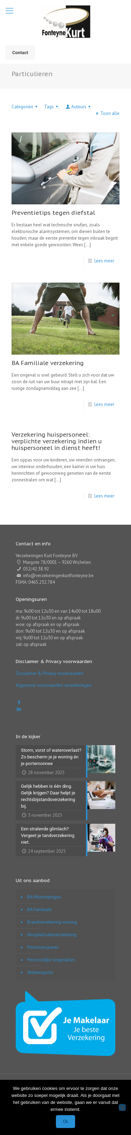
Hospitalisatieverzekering (52, 935)
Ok (65, 1122)
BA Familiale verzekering (48, 363)
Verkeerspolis (40, 972)
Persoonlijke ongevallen (51, 960)
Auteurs (78, 107)
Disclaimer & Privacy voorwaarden (49, 673)
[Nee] (122, 1107)
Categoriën (25, 107)
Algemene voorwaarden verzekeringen (54, 685)
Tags (52, 107)
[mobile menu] (9, 10)
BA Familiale (39, 909)
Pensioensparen (43, 947)
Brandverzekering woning (52, 922)
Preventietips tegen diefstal (53, 213)
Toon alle (106, 113)
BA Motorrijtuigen (44, 897)
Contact (20, 52)
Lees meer (104, 261)
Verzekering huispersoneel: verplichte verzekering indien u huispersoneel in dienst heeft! (57, 441)
